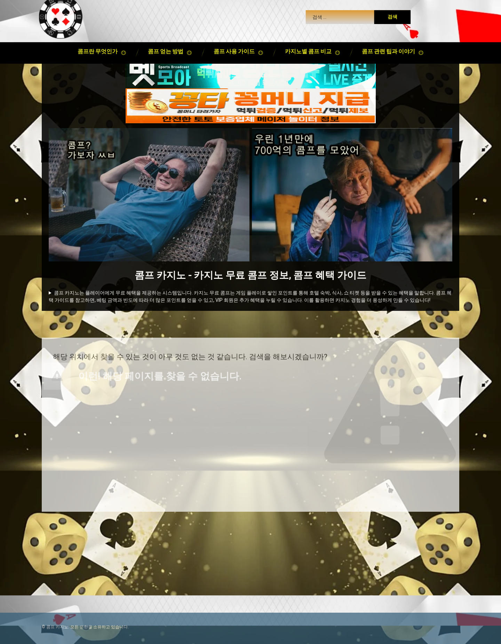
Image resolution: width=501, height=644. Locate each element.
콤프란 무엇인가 (98, 47)
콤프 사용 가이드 (234, 47)
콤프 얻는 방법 (165, 47)
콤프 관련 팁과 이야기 (388, 47)
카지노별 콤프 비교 (308, 47)
